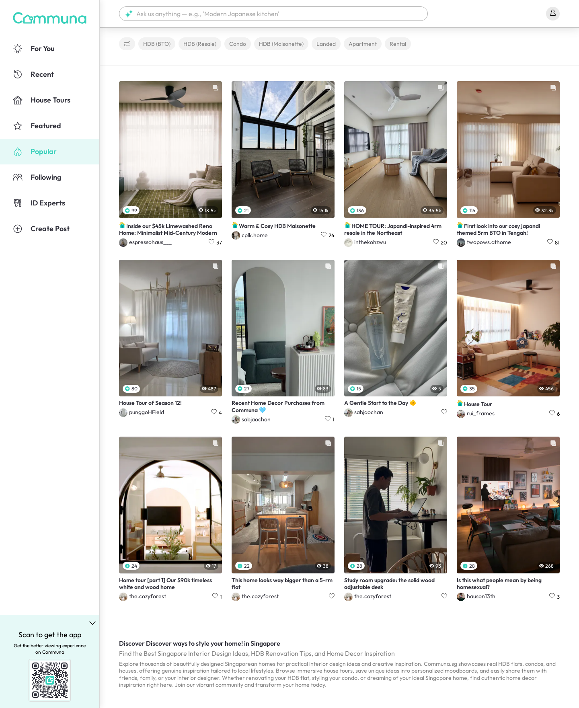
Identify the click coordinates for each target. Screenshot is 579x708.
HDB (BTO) (156, 43)
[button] (273, 13)
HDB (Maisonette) (281, 43)
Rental (398, 43)
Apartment (363, 43)
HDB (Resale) (199, 43)
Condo (237, 43)
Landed (326, 43)
